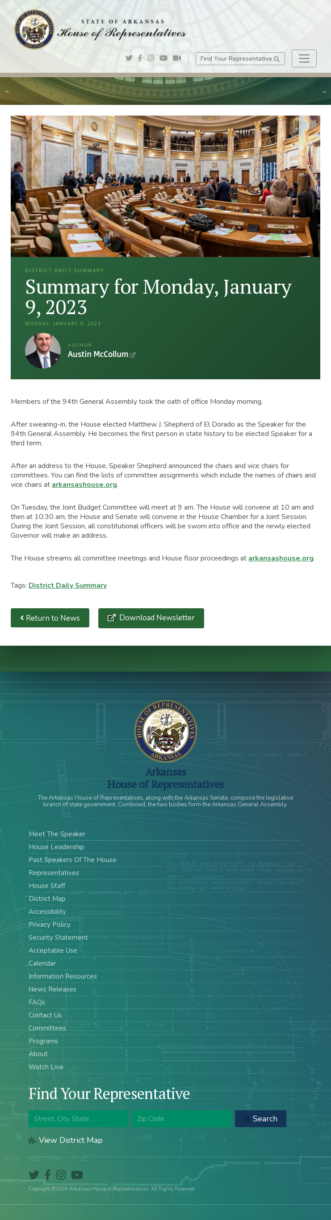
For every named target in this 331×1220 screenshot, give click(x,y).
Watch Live (46, 1066)
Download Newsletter (156, 618)
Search (260, 1118)
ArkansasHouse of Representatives (165, 777)
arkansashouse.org (84, 485)
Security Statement (58, 937)
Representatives (54, 872)
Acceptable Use (53, 950)
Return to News (50, 618)
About (38, 1054)
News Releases (52, 989)
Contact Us (45, 1015)
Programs (43, 1041)
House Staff (47, 885)
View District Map (66, 1140)
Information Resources (63, 976)
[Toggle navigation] (304, 58)
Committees (47, 1028)
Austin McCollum (43, 351)
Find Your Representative (240, 58)
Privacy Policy (50, 924)
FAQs (37, 1002)
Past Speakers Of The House (73, 859)
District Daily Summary (68, 585)
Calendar (42, 963)
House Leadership (56, 846)
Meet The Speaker (57, 834)
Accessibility (47, 911)
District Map (47, 898)
